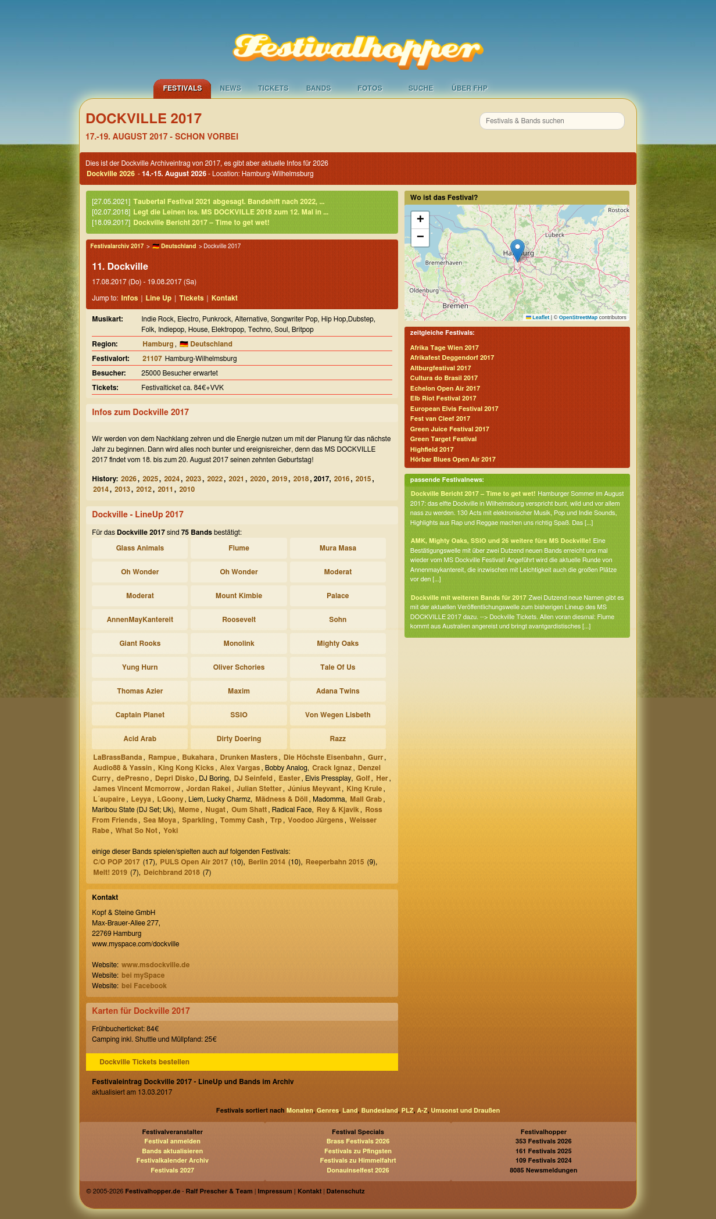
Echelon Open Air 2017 (445, 388)
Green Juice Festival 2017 (449, 429)
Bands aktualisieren (172, 1151)
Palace (338, 595)
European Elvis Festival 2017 (454, 409)
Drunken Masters (249, 757)
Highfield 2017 (432, 449)
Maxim (239, 691)
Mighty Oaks (338, 643)
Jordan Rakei (208, 788)
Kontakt (225, 298)
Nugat (215, 809)
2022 (215, 479)
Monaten (300, 1110)
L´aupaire (109, 799)
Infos (129, 298)
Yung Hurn (140, 667)
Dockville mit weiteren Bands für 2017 (469, 598)
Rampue (162, 757)
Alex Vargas (240, 767)
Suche (421, 88)
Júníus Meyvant (314, 788)
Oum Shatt (249, 809)
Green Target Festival (443, 439)
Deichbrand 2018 (172, 872)
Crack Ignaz (332, 767)
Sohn (337, 619)
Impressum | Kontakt (289, 1191)
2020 (258, 479)
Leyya (141, 799)
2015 (363, 479)
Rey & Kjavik (338, 809)
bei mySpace (143, 975)
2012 (144, 489)
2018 (301, 479)
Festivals (182, 88)
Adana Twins (338, 691)
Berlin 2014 (266, 862)
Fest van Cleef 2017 (440, 419)
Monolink (238, 643)
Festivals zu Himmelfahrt (358, 1160)
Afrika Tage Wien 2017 (444, 348)
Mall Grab (366, 799)
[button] (517, 251)
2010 (187, 489)
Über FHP (470, 88)
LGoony (170, 799)
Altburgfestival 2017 (440, 368)
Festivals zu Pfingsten (358, 1151)
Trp (276, 820)
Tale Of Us (337, 667)
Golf (363, 778)
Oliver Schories (239, 667)
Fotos (369, 88)
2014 (101, 489)
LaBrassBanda (117, 757)
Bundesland (379, 1110)
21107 (152, 358)
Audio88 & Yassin (122, 767)
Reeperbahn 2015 (335, 862)
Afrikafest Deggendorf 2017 (452, 358)
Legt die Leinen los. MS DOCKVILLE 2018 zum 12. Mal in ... (230, 212)
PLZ (408, 1110)
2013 (122, 489)
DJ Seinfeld (253, 778)
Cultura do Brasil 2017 (444, 378)
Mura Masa (338, 548)
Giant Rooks (139, 643)
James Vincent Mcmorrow (136, 788)
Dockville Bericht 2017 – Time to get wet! (201, 222)
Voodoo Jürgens (315, 820)
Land (350, 1110)
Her (382, 778)
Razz (338, 738)
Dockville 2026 (111, 173)
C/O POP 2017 (116, 862)
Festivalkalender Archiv (172, 1160)
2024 (172, 479)
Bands (318, 88)
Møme (188, 809)
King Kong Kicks (186, 767)
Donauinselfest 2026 (358, 1170)
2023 (193, 479)
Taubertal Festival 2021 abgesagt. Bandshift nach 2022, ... (228, 201)
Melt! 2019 (110, 872)
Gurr (375, 757)
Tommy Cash (242, 820)
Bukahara (198, 757)
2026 (129, 479)
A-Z (422, 1110)
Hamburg (157, 344)
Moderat (338, 572)
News (230, 88)
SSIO (238, 715)
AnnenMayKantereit (140, 619)
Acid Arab (140, 738)
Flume (238, 548)
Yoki (170, 830)
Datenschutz (346, 1191)
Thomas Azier (140, 691)
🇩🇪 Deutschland (174, 246)
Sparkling (198, 820)
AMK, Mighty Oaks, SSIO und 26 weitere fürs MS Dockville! (501, 541)
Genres (328, 1110)
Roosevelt (239, 619)
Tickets (273, 88)
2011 (165, 489)
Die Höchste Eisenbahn (323, 757)
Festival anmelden (172, 1141)
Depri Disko (174, 778)
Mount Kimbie (239, 595)
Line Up (159, 298)
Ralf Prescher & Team (219, 1191)
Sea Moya (159, 820)
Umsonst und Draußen (465, 1110)
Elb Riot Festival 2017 (443, 398)
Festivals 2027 (172, 1170)
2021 (237, 479)
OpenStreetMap (578, 317)
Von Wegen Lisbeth (338, 715)
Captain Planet (140, 715)
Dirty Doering (239, 738)
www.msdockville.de (155, 964)
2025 (150, 479)
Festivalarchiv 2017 (117, 246)
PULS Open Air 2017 (194, 862)
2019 (280, 479)
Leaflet (538, 317)
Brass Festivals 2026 (358, 1141)
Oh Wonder (140, 572)
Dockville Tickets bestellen (144, 1062)
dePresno (133, 778)
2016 (342, 479)
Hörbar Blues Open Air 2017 (453, 459)
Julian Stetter (259, 788)
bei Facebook (144, 985)
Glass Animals (140, 548)
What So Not (136, 830)
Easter (289, 778)
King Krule (364, 788)
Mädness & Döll (281, 799)
